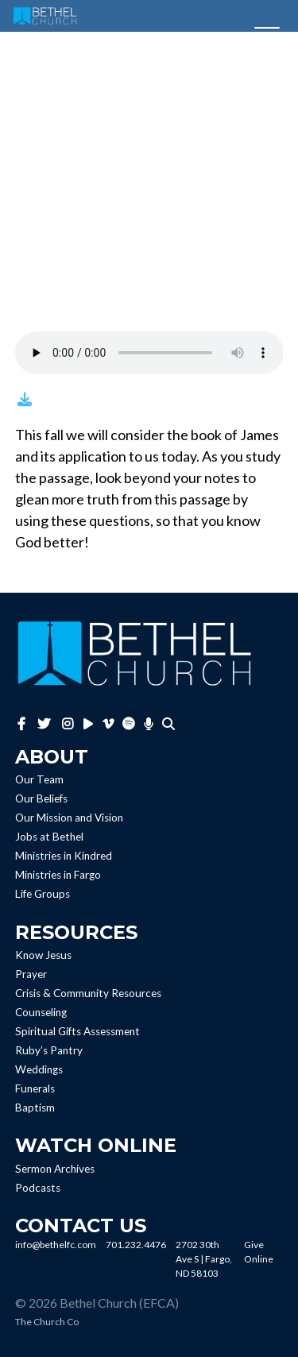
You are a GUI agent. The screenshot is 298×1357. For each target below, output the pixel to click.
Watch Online (95, 1145)
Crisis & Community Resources (88, 993)
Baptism (35, 1107)
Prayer (31, 974)
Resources (76, 932)
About (51, 756)
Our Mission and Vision (69, 818)
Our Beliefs (41, 799)
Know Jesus (43, 955)
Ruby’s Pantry (49, 1050)
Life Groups (42, 894)
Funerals (35, 1088)
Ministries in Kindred (63, 856)
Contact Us (80, 1225)
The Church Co (47, 1322)
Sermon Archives (55, 1168)
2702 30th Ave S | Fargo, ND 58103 (204, 1259)
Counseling (41, 1012)
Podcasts (37, 1187)
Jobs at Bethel (49, 837)
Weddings (39, 1069)
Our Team (39, 780)
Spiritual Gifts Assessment (77, 1031)
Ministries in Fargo (58, 875)
